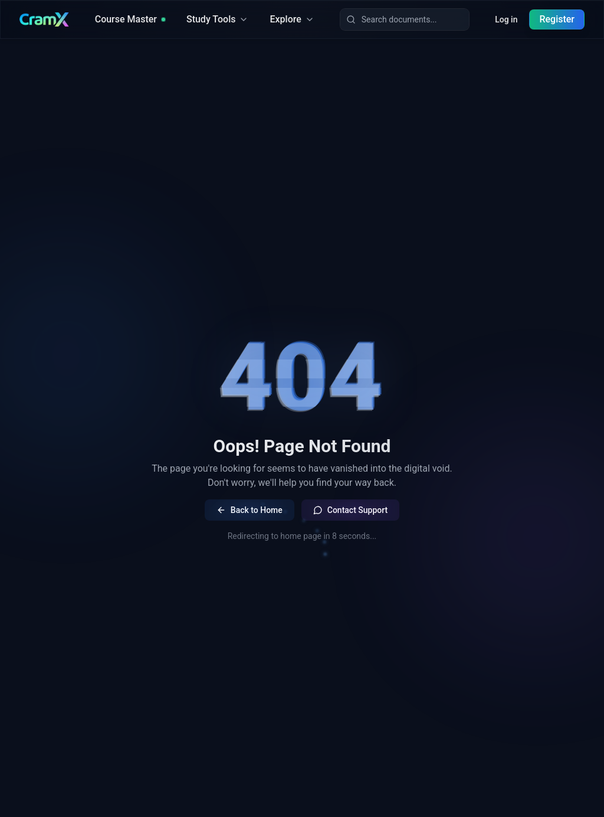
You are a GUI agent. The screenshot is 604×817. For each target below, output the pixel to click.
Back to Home (249, 510)
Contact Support (350, 510)
